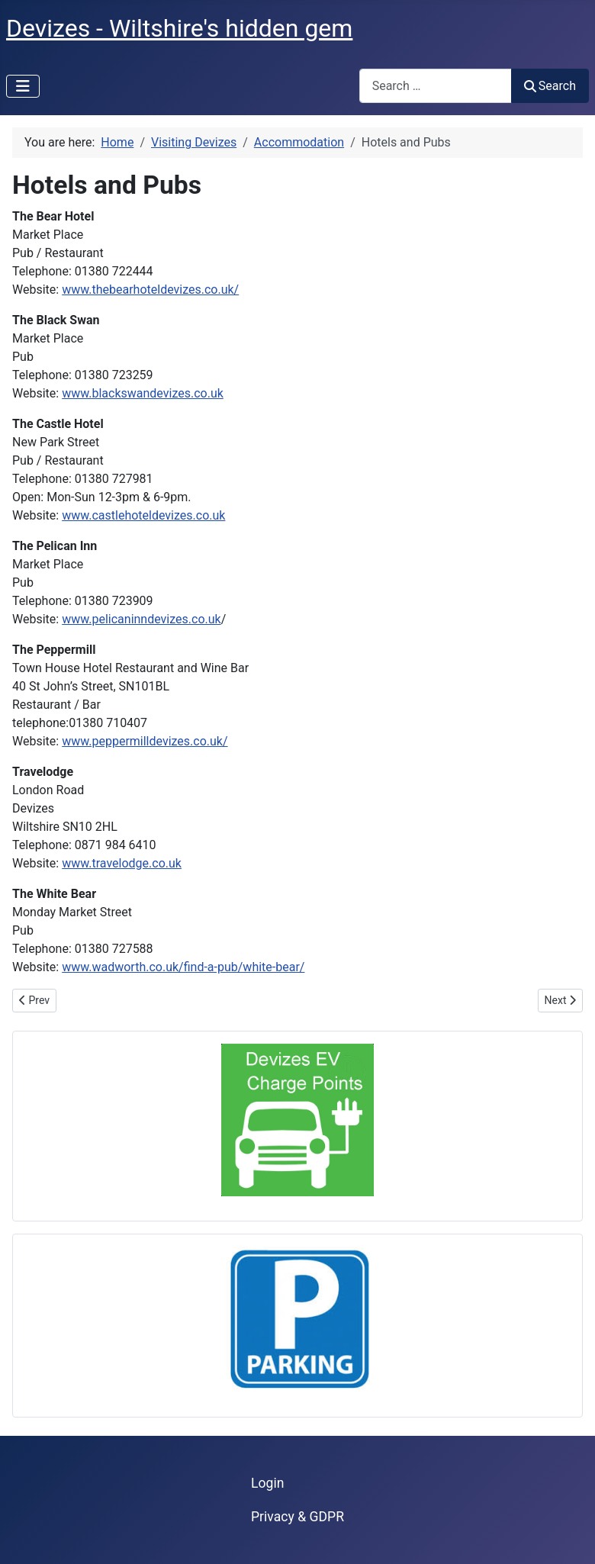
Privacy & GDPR (297, 1516)
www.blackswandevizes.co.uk (143, 393)
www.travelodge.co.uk (122, 863)
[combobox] (435, 86)
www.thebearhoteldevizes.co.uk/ (150, 289)
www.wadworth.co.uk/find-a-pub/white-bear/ (183, 967)
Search (550, 86)
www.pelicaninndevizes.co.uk (141, 619)
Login (267, 1483)
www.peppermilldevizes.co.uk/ (144, 741)
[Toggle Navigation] (23, 86)
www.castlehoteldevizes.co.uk (143, 515)
